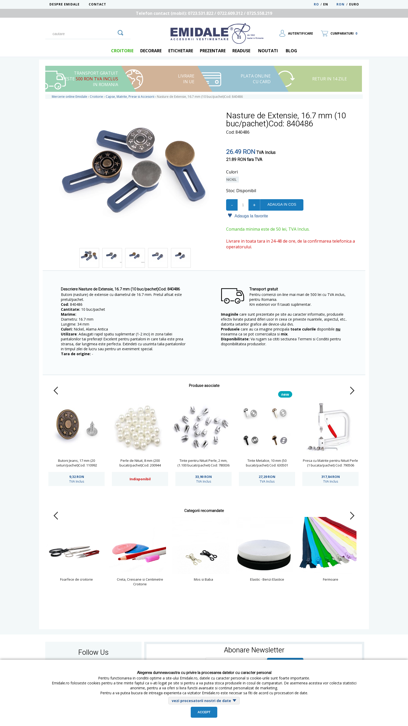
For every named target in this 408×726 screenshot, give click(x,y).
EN (329, 4)
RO (316, 4)
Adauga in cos (281, 204)
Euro (354, 4)
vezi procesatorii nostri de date (201, 700)
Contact (97, 4)
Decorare (151, 51)
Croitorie (122, 51)
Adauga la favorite (248, 215)
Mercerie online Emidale (69, 96)
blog (291, 51)
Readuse (241, 51)
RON (340, 4)
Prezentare (213, 51)
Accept (203, 712)
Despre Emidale (64, 4)
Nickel (232, 179)
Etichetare (180, 51)
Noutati (268, 51)
